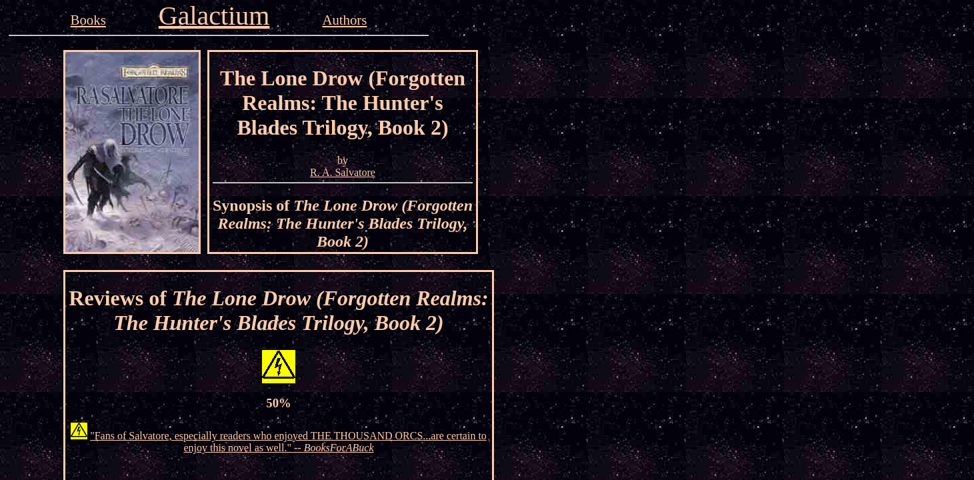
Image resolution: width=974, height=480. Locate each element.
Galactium (214, 16)
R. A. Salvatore (342, 172)
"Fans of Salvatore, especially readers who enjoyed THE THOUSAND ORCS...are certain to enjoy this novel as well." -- (288, 441)
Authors (344, 19)
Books (88, 19)
